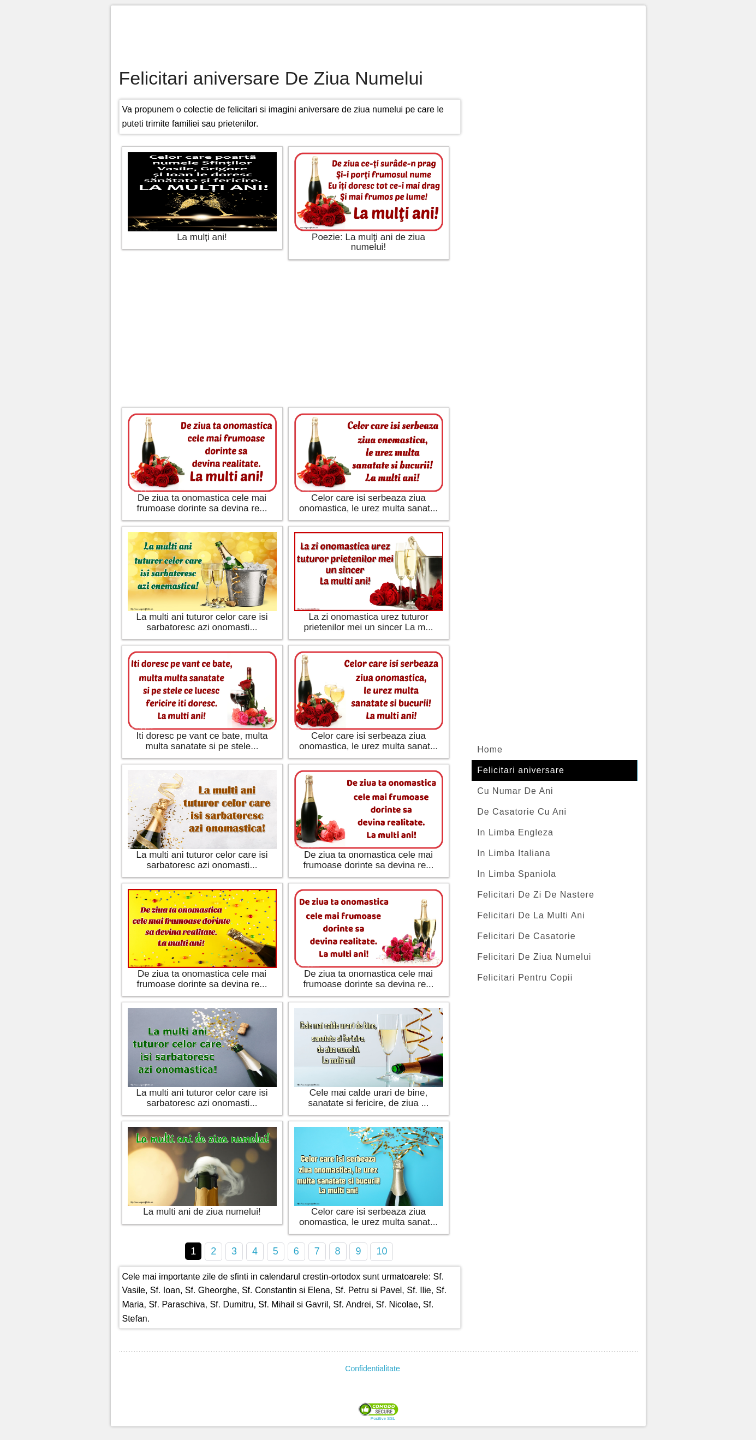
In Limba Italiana (513, 853)
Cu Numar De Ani (515, 791)
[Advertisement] (378, 38)
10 (381, 1251)
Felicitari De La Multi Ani (531, 915)
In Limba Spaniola (516, 874)
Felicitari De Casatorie (526, 936)
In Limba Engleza (515, 832)
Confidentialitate (372, 1368)
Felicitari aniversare (520, 770)
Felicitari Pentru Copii (525, 977)
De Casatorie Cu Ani (522, 811)
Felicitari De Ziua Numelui (534, 956)
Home (490, 749)
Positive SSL (383, 1419)
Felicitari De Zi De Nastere (535, 894)
